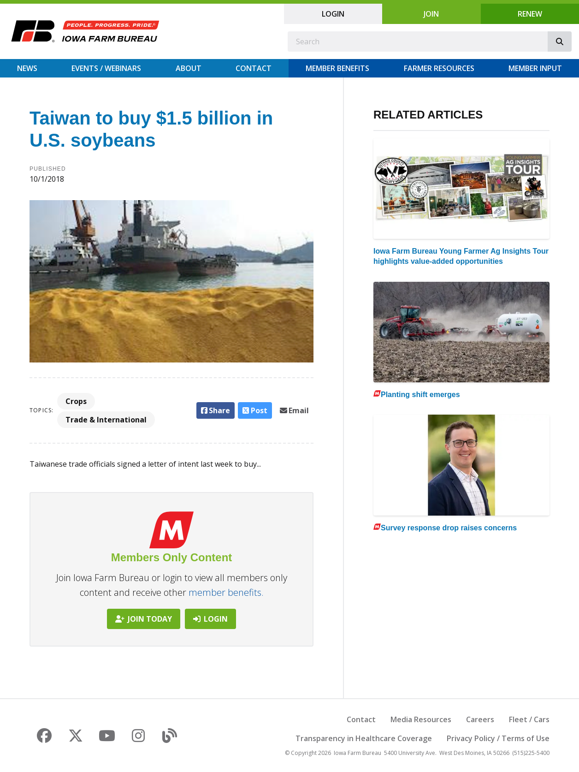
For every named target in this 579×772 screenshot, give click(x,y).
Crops (76, 401)
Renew (530, 14)
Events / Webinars (106, 68)
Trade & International (106, 420)
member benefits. (226, 592)
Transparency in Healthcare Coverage (363, 738)
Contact (254, 68)
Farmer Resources (439, 68)
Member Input (535, 68)
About (188, 68)
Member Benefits (337, 68)
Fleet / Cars (529, 719)
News (27, 68)
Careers (480, 719)
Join (431, 14)
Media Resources (420, 719)
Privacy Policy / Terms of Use (498, 738)
